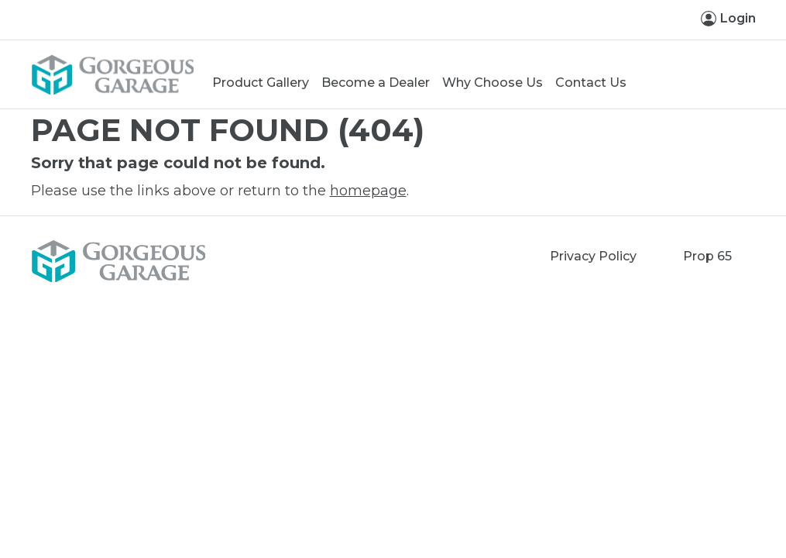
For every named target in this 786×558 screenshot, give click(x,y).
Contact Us (590, 82)
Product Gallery (260, 82)
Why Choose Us (492, 82)
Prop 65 (707, 256)
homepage (368, 190)
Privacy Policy (593, 256)
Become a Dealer (375, 82)
